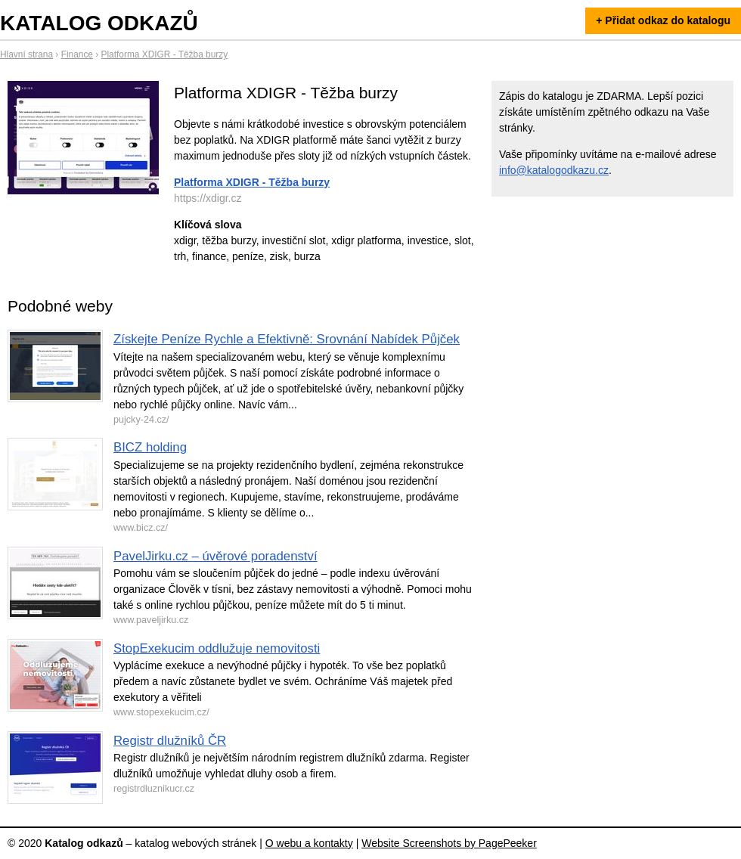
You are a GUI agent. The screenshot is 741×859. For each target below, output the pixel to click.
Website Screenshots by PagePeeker (449, 843)
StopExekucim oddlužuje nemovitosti (216, 648)
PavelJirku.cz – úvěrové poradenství (215, 556)
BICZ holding (150, 447)
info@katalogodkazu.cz (554, 170)
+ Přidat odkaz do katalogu (663, 20)
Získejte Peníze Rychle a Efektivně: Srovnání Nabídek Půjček (286, 339)
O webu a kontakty (309, 843)
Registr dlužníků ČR (169, 740)
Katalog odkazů (99, 23)
